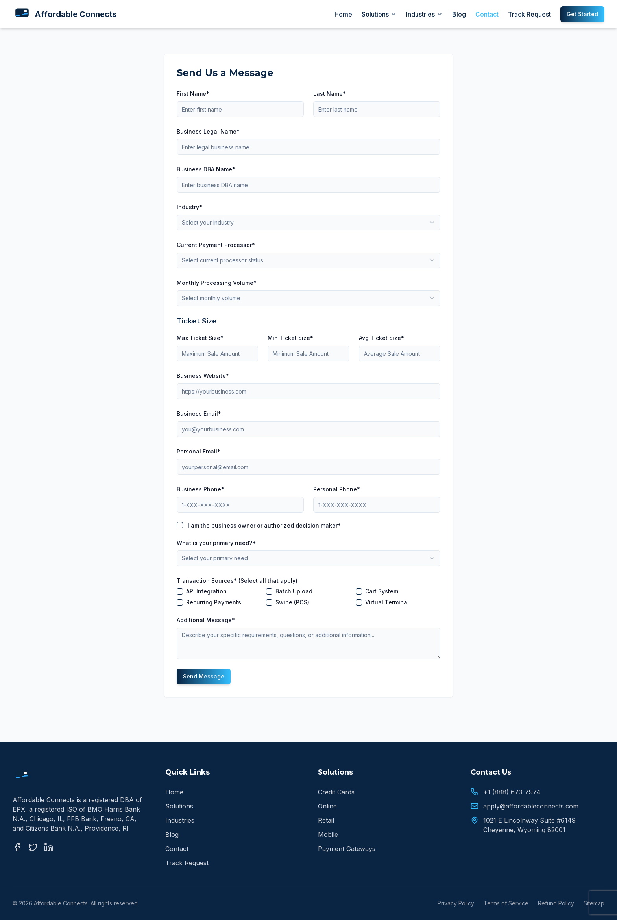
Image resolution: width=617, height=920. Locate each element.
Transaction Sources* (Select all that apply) (237, 580)
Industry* (189, 207)
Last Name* (329, 93)
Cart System (381, 591)
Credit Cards (336, 792)
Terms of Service (506, 903)
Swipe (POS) (292, 602)
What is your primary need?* (216, 542)
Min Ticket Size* (290, 338)
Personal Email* (198, 451)
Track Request (529, 14)
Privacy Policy (456, 903)
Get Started (582, 14)
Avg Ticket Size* (381, 338)
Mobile (328, 834)
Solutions (379, 14)
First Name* (193, 93)
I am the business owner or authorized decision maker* (264, 525)
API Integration (206, 591)
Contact (487, 14)
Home (343, 14)
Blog (459, 14)
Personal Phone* (336, 489)
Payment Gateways (346, 849)
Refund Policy (556, 903)
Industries (424, 14)
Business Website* (203, 375)
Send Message (203, 676)
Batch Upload (293, 591)
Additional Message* (206, 620)
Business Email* (199, 413)
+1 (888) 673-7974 (512, 792)
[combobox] (308, 222)
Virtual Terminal (387, 602)
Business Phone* (200, 489)
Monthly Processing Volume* (217, 282)
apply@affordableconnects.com (530, 806)
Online (327, 806)
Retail (326, 820)
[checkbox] (180, 525)
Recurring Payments (213, 602)
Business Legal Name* (208, 131)
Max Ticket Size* (200, 338)
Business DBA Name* (206, 169)
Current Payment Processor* (216, 245)
